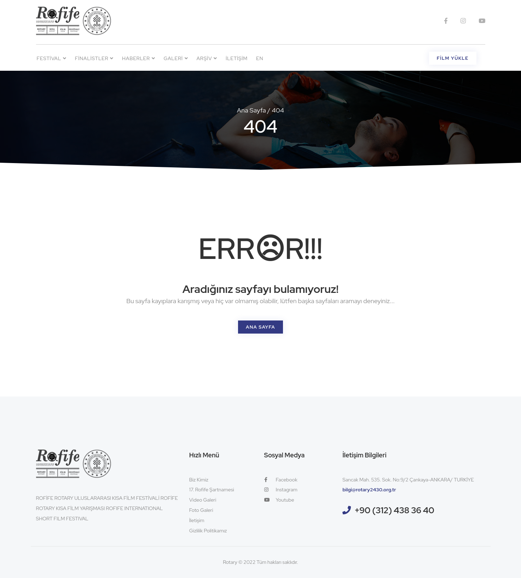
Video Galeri (202, 500)
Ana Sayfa (251, 110)
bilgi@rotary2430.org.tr (369, 489)
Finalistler (94, 58)
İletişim (237, 58)
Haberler (138, 58)
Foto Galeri (201, 510)
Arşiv (206, 58)
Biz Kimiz (198, 479)
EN (259, 58)
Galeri (176, 58)
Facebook (280, 479)
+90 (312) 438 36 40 (394, 510)
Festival (51, 58)
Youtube (279, 500)
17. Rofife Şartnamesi (211, 489)
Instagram (280, 489)
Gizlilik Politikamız (208, 530)
